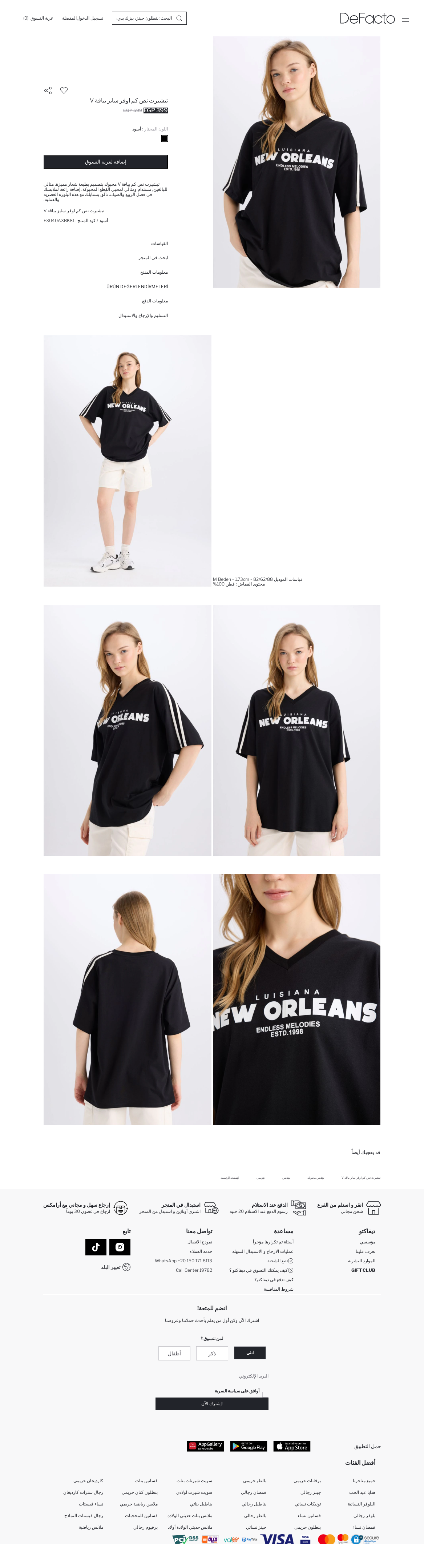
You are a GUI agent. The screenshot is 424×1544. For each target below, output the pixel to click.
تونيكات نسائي (308, 1504)
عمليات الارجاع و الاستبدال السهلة (263, 1251)
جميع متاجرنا (364, 1481)
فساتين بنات (146, 1481)
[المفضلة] (69, 18)
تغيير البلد (111, 1267)
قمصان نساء (363, 1527)
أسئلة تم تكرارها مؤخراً (273, 1242)
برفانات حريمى (307, 1481)
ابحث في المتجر (153, 257)
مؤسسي (367, 1242)
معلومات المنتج (154, 272)
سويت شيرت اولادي (194, 1492)
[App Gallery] (205, 1446)
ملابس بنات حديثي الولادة (189, 1516)
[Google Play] (248, 1446)
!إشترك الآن (212, 1404)
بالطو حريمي (254, 1481)
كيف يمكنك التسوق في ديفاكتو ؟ (261, 1270)
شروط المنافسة (279, 1289)
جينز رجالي (310, 1492)
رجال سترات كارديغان (83, 1492)
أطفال (174, 1354)
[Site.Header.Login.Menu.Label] (405, 18)
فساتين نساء (309, 1516)
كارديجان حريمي (88, 1481)
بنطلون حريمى (307, 1527)
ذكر (212, 1354)
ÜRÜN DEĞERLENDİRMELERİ (137, 286)
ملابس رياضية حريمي (139, 1504)
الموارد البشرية (361, 1260)
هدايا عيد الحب (362, 1492)
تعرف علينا (365, 1251)
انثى (250, 1353)
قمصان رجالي (253, 1492)
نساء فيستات (91, 1504)
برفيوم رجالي (145, 1527)
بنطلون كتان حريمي (140, 1492)
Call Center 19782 (194, 1270)
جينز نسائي (256, 1527)
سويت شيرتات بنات (194, 1481)
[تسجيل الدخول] (90, 18)
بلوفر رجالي (364, 1516)
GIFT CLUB (363, 1270)
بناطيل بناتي (201, 1504)
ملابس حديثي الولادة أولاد (190, 1527)
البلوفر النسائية (361, 1504)
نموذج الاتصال (199, 1242)
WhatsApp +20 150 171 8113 (183, 1260)
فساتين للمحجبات (141, 1516)
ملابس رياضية (91, 1527)
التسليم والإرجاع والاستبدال (143, 315)
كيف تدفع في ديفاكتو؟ (274, 1279)
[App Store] (292, 1446)
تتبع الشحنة (280, 1261)
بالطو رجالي (255, 1516)
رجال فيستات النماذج (83, 1516)
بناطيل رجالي (254, 1504)
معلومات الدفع (155, 300)
